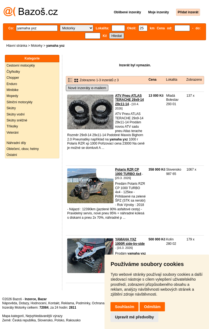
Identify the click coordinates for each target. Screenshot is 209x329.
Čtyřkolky (13, 72)
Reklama (67, 303)
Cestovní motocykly (21, 65)
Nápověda (9, 303)
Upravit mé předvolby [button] (134, 317)
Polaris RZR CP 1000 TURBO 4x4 (128, 172)
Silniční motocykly (19, 102)
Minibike (13, 90)
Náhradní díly (16, 143)
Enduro (12, 84)
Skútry (11, 108)
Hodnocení (39, 303)
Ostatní (12, 155)
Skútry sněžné (17, 120)
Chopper (13, 78)
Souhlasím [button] (124, 307)
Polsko (59, 320)
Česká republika (24, 320)
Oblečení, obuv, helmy (23, 149)
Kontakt (53, 303)
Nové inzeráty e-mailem (87, 88)
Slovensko (45, 320)
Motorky (36, 46)
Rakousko (73, 320)
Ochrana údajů (102, 303)
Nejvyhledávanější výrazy (44, 316)
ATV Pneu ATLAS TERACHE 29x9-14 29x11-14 (129, 100)
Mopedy (12, 96)
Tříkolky (12, 126)
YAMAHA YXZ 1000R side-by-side (130, 241)
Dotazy (24, 303)
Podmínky (83, 303)
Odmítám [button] (152, 307)
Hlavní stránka (16, 46)
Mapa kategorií (13, 316)
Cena (152, 80)
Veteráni (13, 132)
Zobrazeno (194, 80)
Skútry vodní (16, 114)
